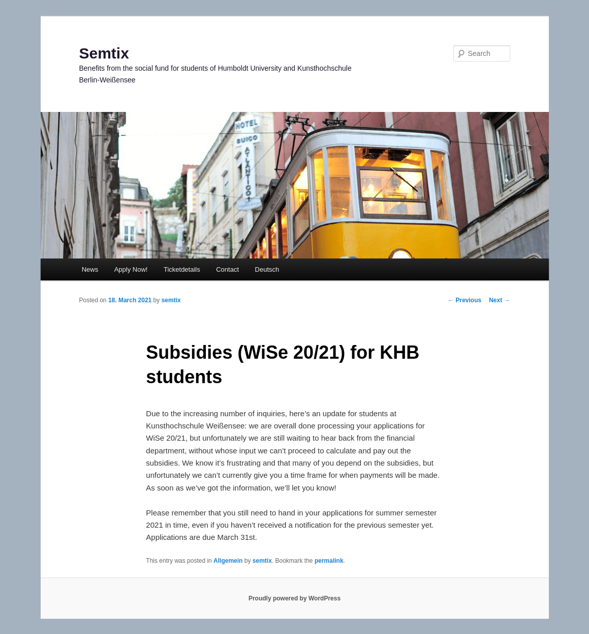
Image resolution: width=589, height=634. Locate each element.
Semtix (104, 53)
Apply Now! (131, 269)
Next (499, 300)
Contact (227, 269)
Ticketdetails (182, 269)
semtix (171, 300)
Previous (464, 300)
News (90, 269)
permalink (329, 560)
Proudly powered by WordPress (294, 598)
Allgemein (227, 560)
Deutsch (267, 269)
